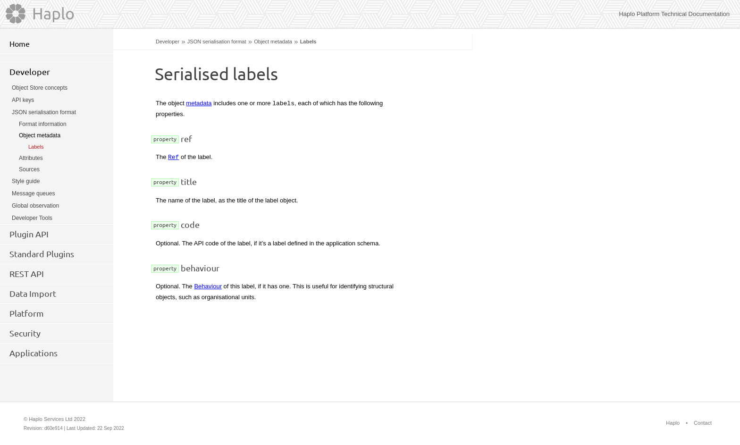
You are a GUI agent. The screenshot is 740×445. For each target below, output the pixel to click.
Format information (43, 124)
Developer (167, 41)
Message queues (33, 193)
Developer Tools (32, 218)
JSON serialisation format (216, 41)
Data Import (32, 293)
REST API (26, 273)
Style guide (26, 181)
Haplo (673, 423)
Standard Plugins (41, 254)
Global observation (35, 205)
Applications (33, 353)
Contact (703, 423)
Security (25, 333)
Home (19, 44)
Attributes (31, 158)
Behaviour (208, 286)
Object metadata (273, 41)
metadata (198, 103)
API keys (23, 100)
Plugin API (29, 234)
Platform (26, 313)
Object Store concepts (39, 87)
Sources (29, 169)
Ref (173, 156)
